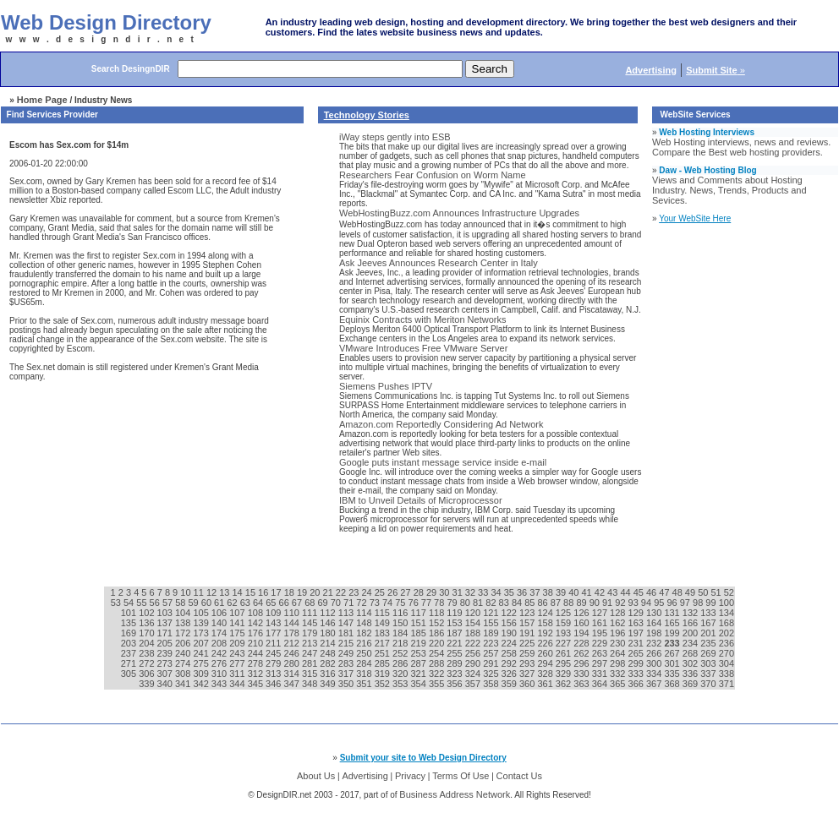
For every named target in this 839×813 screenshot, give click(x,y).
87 (557, 602)
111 (311, 613)
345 (257, 684)
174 (220, 633)
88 (569, 602)
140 (220, 623)
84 (518, 602)
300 (655, 663)
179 (311, 633)
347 (293, 684)
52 (729, 592)
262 (582, 653)
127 (601, 613)
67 (298, 602)
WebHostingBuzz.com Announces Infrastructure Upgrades (459, 213)
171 (166, 633)
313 (274, 673)
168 (726, 623)
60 (207, 602)
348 (311, 684)
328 (546, 673)
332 (619, 673)
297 (601, 663)
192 (546, 633)
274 (184, 663)
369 (691, 684)
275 (202, 663)
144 (293, 623)
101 (130, 613)
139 (202, 623)
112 (328, 613)
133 (709, 613)
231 (637, 643)
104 (184, 613)
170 (147, 633)
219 (419, 643)
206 (184, 643)
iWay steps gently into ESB (395, 137)
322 (438, 673)
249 (347, 653)
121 (492, 613)
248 (328, 653)
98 (699, 602)
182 (365, 633)
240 (184, 653)
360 (528, 684)
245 (274, 653)
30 (445, 592)
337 (709, 673)
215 (347, 643)
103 (166, 613)
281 (311, 663)
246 (293, 653)
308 (184, 673)
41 (587, 592)
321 (419, 673)
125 (564, 613)
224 (510, 643)
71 (349, 602)
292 (510, 663)
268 (691, 653)
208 (220, 643)
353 (401, 684)
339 (147, 684)
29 (432, 592)
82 (491, 602)
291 (492, 663)
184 (401, 633)
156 (510, 623)
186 (438, 633)
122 (510, 613)
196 (619, 633)
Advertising (364, 776)
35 (510, 592)
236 (726, 643)
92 (621, 602)
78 (440, 602)
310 (220, 673)
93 (634, 602)
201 (709, 633)
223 (492, 643)
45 (639, 592)
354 (419, 684)
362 (564, 684)
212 (293, 643)
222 (474, 643)
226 (546, 643)
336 (691, 673)
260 (546, 653)
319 (383, 673)
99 (711, 602)
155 (492, 623)
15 (251, 592)
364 (601, 684)
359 (510, 684)
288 (438, 663)
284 (365, 663)
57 (168, 602)
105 (202, 613)
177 (274, 633)
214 (328, 643)
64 (259, 602)
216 (365, 643)
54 (129, 602)
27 (406, 592)
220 (438, 643)
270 (726, 653)
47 (665, 592)
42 (601, 592)
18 (290, 592)
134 (726, 613)
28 (420, 592)
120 (474, 613)
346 (274, 684)
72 (362, 602)
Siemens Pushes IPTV (385, 386)
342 (202, 684)
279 (274, 663)
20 (316, 592)
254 (438, 653)
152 (438, 623)
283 (347, 663)
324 (474, 673)
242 (220, 653)
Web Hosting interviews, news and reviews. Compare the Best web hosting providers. (741, 147)
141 (238, 623)
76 (415, 602)
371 (726, 684)
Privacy (410, 776)
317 (347, 673)
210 (257, 643)
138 (184, 623)
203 (130, 643)
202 (726, 633)
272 (147, 663)
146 (328, 623)
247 (311, 653)
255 (455, 653)
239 (166, 653)
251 (383, 653)
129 (637, 613)
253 (419, 653)
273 (166, 663)
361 (546, 684)
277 (238, 663)
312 (257, 673)
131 (673, 613)
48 (678, 592)
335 (673, 673)
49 (691, 592)
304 (726, 663)
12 (212, 592)
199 (673, 633)
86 (543, 602)
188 (474, 633)
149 (383, 623)
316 (328, 673)
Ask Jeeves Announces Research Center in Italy (438, 263)
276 (220, 663)
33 (484, 592)
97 (686, 602)
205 (166, 643)
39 (562, 592)
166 (691, 623)
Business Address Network (454, 794)
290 (474, 663)
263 (601, 653)
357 (474, 684)
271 (130, 663)
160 (582, 623)
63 (246, 602)
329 (564, 673)
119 (455, 613)
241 (202, 653)
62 (233, 602)
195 (601, 633)
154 (474, 623)
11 (200, 592)
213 (311, 643)
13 (225, 592)
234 (691, 643)
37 (535, 592)
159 (564, 623)
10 (186, 592)
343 (220, 684)
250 (365, 653)
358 (492, 684)
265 (637, 653)
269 (709, 653)
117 (419, 613)
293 (528, 663)
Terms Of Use (460, 776)
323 (455, 673)
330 (582, 673)
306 (147, 673)
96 (672, 602)
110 (293, 613)
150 (401, 623)
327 (528, 673)
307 (166, 673)
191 (528, 633)
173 (202, 633)
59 (194, 602)
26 (393, 592)
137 (166, 623)
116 (401, 613)
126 (582, 613)
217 (383, 643)
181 (347, 633)
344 (238, 684)
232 (655, 643)
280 (293, 663)
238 (147, 653)
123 (528, 613)
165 (673, 623)
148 (365, 623)
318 (365, 673)
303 (709, 663)
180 (328, 633)
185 (419, 633)
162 (619, 623)
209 (238, 643)
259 (528, 653)
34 (497, 592)
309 (202, 673)
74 (388, 602)
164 (655, 623)
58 (181, 602)
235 (709, 643)
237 (130, 653)
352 (383, 684)
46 (652, 592)
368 (673, 684)
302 (691, 663)
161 (601, 623)
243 (238, 653)
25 (381, 592)
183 (383, 633)
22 (342, 592)
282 (328, 663)
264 (619, 653)
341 (184, 684)
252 (401, 653)
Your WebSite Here (695, 218)
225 (528, 643)
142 (257, 623)
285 (383, 663)
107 (238, 613)
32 (471, 592)
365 (619, 684)
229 (601, 643)
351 (365, 684)
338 (726, 673)
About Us (316, 776)
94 (647, 602)
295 (564, 663)
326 (510, 673)
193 (564, 633)
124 (546, 613)
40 (574, 592)
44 (626, 592)
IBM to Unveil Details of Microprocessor (420, 500)
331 (601, 673)
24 (367, 592)
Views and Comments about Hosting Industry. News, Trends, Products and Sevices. (729, 190)
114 (365, 613)
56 (156, 602)
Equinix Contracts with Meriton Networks (422, 319)
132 (691, 613)
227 (564, 643)
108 (257, 613)
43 (613, 592)
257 (492, 653)
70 (337, 602)
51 (716, 592)
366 (637, 684)
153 (455, 623)
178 (293, 633)
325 (492, 673)
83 (505, 602)
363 (582, 684)
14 (238, 592)
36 (523, 592)
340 (166, 684)
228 (582, 643)
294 (546, 663)
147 (347, 623)
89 (582, 602)
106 (220, 613)
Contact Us (519, 776)
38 (549, 592)
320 (401, 673)
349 (328, 684)
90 (595, 602)
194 (582, 633)
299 (637, 663)
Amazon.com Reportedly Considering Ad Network (441, 424)
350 (347, 684)
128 (619, 613)
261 (564, 653)
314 (293, 673)
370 (709, 684)
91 (608, 602)
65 (272, 602)
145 (311, 623)
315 (311, 673)
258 (510, 653)
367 (655, 684)
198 (655, 633)
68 (310, 602)
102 (147, 613)
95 (660, 602)
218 (401, 643)
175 (238, 633)
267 (673, 653)
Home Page (42, 100)
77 (427, 602)
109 (274, 613)
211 (274, 643)
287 (419, 663)
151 (419, 623)
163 (637, 623)
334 (655, 673)
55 (142, 602)
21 (329, 592)
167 (709, 623)
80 (466, 602)
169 (130, 633)
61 (220, 602)
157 (528, 623)
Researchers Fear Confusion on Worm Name (432, 175)
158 (546, 623)
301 (673, 663)
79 (453, 602)
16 (264, 592)
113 (347, 613)
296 (582, 663)
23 (354, 592)
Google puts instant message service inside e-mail (442, 462)
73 (376, 602)
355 (438, 684)
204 (147, 643)
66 (285, 602)
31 (458, 592)
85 (530, 602)
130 (655, 613)
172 (184, 633)
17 (277, 592)
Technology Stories (366, 115)
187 (455, 633)
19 (303, 592)
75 (401, 602)
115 (383, 613)
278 (257, 663)
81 (479, 602)
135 (130, 623)
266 (655, 653)
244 (257, 653)
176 (257, 633)
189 (492, 633)
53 (117, 602)
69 (323, 602)
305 (130, 673)
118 (438, 613)
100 (726, 602)
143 (274, 623)
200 (691, 633)
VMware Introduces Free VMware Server (423, 348)
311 (238, 673)
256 (474, 653)
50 (704, 592)
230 (619, 643)
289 (455, 663)
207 (202, 643)
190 (510, 633)
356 (455, 684)
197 (637, 633)
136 (147, 623)
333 (637, 673)
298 (619, 663)
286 (401, 663)
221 (455, 643)
